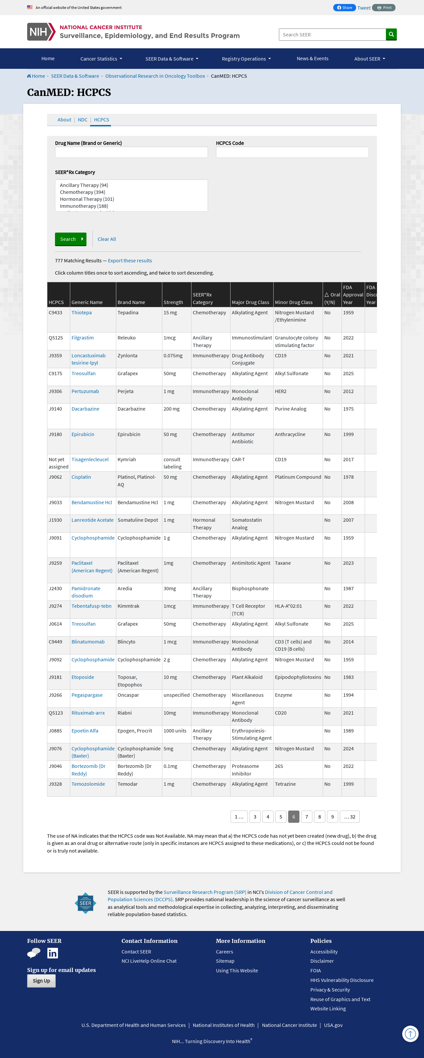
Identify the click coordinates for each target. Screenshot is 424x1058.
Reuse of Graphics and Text (340, 999)
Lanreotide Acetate (93, 519)
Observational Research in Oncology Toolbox (155, 75)
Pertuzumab (85, 391)
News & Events (313, 58)
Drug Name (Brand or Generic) (88, 143)
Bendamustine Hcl (92, 502)
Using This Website (237, 970)
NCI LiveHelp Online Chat (149, 960)
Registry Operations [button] (244, 58)
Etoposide (83, 677)
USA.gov (333, 1025)
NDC (82, 119)
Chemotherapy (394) (131, 192)
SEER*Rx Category (75, 172)
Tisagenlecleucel (90, 459)
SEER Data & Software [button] (169, 58)
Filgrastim (83, 337)
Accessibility (324, 951)
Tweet (364, 7)
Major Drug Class (250, 302)
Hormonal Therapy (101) (131, 199)
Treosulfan (84, 373)
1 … (239, 816)
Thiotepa (82, 312)
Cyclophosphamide (93, 537)
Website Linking (328, 1008)
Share (346, 8)
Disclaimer (322, 960)
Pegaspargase (87, 694)
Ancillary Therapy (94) (131, 185)
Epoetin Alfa (85, 730)
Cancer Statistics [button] (99, 58)
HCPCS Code (230, 143)
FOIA (315, 970)
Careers (224, 951)
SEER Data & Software (75, 75)
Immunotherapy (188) (131, 205)
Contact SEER (136, 951)
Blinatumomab (88, 641)
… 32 (349, 816)
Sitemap (225, 960)
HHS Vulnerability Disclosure (342, 980)
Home (48, 58)
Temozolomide (88, 783)
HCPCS (101, 119)
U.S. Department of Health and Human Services (133, 1025)
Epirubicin (83, 434)
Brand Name (131, 302)
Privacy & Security (330, 989)
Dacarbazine (85, 408)
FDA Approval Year (353, 294)
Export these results (130, 260)
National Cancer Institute (289, 1025)
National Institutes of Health (224, 1025)
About (64, 119)
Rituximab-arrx (88, 712)
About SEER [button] (367, 58)
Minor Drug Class (294, 302)
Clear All (107, 239)
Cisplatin (81, 476)
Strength (173, 302)
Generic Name (87, 302)
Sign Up (41, 980)
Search (68, 239)
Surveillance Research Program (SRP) (205, 892)
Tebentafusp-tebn (92, 605)
